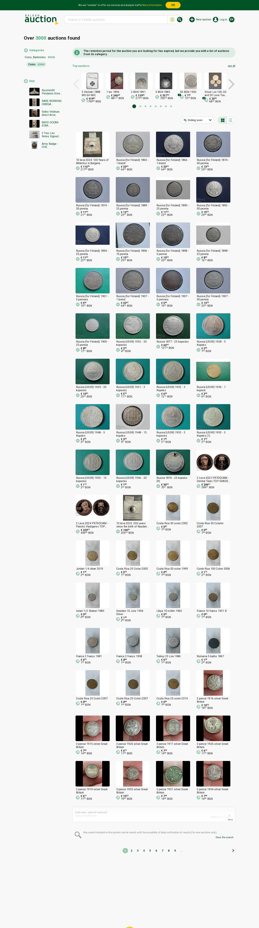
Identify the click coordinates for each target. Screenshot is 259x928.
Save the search (225, 837)
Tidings (102, 917)
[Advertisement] (43, 217)
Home (101, 910)
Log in (223, 19)
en (231, 19)
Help (129, 910)
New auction (203, 19)
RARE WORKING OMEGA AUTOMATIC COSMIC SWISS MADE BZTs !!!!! (52, 102)
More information (152, 5)
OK (173, 5)
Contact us (132, 917)
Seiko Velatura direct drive (51, 113)
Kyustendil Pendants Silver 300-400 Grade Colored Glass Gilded (51, 92)
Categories (36, 50)
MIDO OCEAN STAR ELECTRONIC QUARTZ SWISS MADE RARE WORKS (51, 124)
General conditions (147, 910)
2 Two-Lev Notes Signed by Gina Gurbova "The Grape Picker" (52, 134)
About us (116, 917)
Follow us (151, 917)
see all (231, 65)
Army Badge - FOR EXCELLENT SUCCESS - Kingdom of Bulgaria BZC (50, 145)
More (230, 820)
